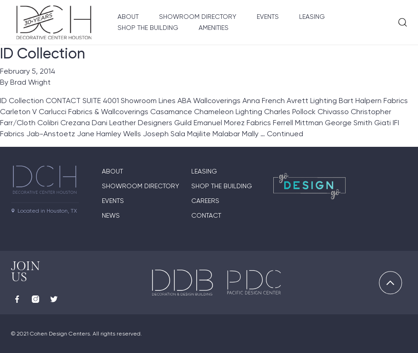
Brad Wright (30, 82)
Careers (205, 200)
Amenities (214, 27)
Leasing (312, 16)
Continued (285, 133)
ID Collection (42, 53)
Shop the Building (148, 27)
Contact (206, 215)
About (128, 16)
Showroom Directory (197, 16)
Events (268, 16)
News (111, 215)
